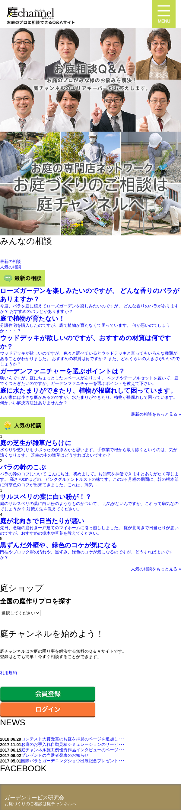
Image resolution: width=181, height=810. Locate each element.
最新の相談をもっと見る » (156, 414)
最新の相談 (10, 261)
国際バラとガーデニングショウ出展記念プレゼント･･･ (73, 760)
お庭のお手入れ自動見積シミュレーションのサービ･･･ (73, 744)
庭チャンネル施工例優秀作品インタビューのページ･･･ (73, 749)
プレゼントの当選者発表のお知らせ (55, 755)
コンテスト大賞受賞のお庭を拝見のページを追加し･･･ (73, 738)
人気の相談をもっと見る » (156, 568)
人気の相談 (10, 266)
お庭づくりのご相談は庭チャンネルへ (40, 803)
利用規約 (8, 672)
